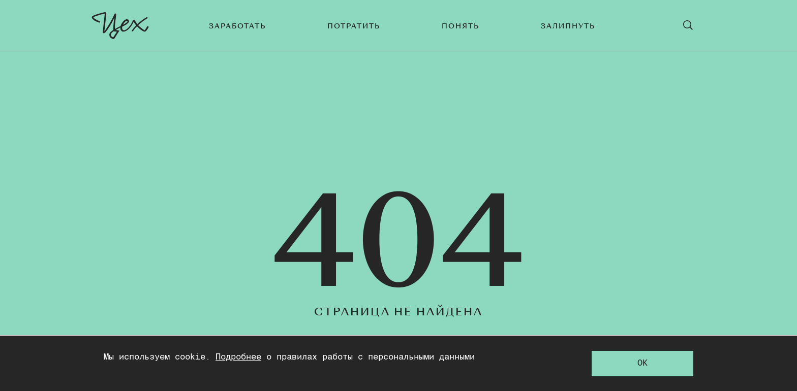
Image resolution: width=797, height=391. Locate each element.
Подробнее (238, 357)
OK (642, 363)
